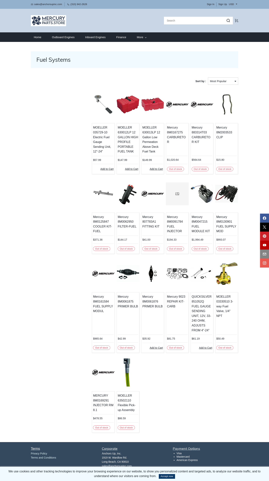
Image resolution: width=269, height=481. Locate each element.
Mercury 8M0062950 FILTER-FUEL (123, 221)
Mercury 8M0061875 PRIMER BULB (124, 300)
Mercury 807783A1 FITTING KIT (147, 221)
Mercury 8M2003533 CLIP (223, 131)
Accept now (167, 476)
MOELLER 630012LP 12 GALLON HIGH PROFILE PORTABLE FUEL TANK (124, 138)
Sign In (210, 4)
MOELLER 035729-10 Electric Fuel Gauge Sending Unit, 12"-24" (98, 136)
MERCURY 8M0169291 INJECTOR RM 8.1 (98, 402)
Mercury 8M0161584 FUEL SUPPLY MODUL (98, 303)
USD (231, 4)
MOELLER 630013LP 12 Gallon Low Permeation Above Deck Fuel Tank (148, 138)
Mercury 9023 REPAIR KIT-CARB (174, 300)
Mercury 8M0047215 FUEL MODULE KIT (200, 223)
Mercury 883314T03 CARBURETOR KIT (200, 134)
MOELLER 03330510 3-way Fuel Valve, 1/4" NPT (226, 303)
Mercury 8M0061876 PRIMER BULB (149, 300)
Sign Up (222, 4)
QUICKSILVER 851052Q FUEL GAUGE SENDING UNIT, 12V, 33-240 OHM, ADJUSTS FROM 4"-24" (200, 312)
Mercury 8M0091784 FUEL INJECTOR (172, 223)
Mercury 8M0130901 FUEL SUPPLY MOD (225, 223)
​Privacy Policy (39, 452)
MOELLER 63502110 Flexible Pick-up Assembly (124, 402)
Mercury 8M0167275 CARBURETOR (175, 131)
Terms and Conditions (43, 457)
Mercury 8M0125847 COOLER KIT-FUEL (97, 223)
